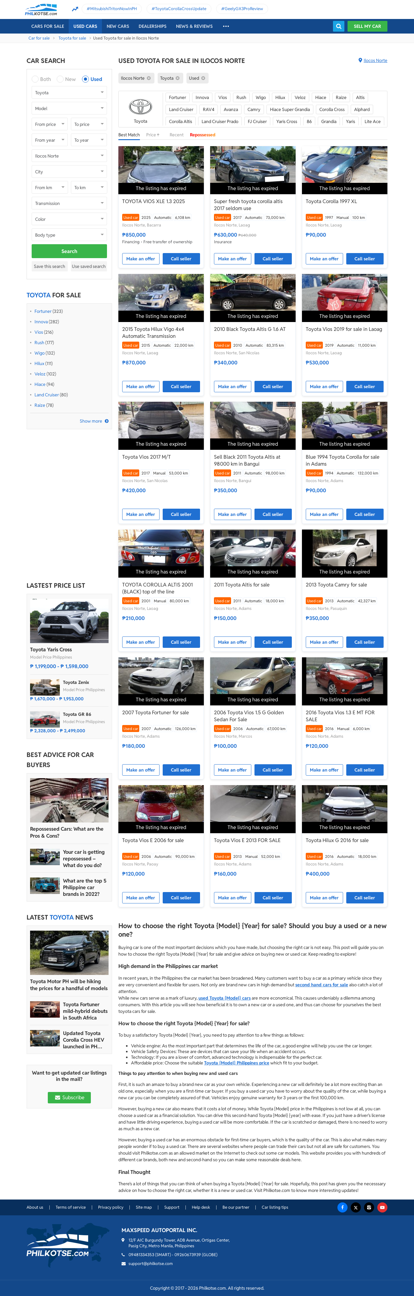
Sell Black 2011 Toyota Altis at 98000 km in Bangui (247, 460)
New (70, 79)
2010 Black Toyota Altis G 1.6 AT (250, 329)
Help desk (201, 1207)
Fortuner (43, 311)
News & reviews (194, 26)
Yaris (350, 121)
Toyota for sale (72, 38)
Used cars (85, 26)
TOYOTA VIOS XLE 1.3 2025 (153, 201)
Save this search (49, 266)
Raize (39, 405)
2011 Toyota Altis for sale (242, 584)
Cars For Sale (47, 26)
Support (171, 1207)
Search (69, 251)
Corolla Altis (180, 121)
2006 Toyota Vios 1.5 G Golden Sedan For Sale (249, 716)
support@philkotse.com (151, 1263)
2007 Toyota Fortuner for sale (155, 712)
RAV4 (208, 109)
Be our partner (236, 1207)
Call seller (181, 259)
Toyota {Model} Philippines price (236, 1063)
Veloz (40, 374)
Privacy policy (110, 1207)
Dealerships (152, 26)
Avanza (231, 109)
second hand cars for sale (321, 985)
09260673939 (187, 1254)
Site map (144, 1207)
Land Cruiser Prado (220, 121)
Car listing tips (275, 1207)
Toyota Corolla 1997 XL (331, 201)
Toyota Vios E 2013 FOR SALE (247, 840)
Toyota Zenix (76, 682)
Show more (91, 421)
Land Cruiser (46, 395)
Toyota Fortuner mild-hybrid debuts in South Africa (85, 1011)
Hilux (39, 363)
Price (154, 135)
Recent (177, 135)
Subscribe (69, 1097)
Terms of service (71, 1207)
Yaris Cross (286, 121)
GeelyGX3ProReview (244, 8)
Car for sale (39, 38)
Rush (39, 342)
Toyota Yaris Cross (51, 649)
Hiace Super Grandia (290, 109)
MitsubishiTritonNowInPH (113, 8)
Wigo (39, 353)
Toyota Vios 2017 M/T (146, 457)
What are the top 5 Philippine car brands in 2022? (84, 887)
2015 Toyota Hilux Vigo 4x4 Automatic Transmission (153, 332)
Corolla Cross (332, 109)
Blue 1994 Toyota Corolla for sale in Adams (343, 460)
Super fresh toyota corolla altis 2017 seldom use (248, 205)
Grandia (328, 121)
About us (35, 1207)
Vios (38, 332)
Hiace (40, 384)
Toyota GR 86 (77, 714)
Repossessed (203, 135)
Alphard (362, 109)
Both (45, 79)
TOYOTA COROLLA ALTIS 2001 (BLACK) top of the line (157, 588)
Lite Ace (373, 121)
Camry (254, 109)
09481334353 (141, 1254)
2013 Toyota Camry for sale (336, 584)
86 (309, 121)
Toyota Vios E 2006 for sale (153, 840)
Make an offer (140, 259)
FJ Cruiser (257, 121)
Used (96, 79)
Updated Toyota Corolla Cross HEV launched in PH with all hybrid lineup (83, 1040)
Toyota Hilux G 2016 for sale (337, 840)
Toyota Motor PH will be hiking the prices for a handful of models (69, 985)
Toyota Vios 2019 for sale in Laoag (344, 329)
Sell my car (367, 26)
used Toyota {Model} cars (224, 998)
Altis (360, 97)
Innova (41, 322)
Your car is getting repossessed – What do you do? (84, 859)
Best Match (129, 135)
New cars (118, 26)
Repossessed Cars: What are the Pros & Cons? (67, 832)
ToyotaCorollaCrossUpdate (180, 8)
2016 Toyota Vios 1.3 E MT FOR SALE (340, 716)
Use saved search (89, 266)
